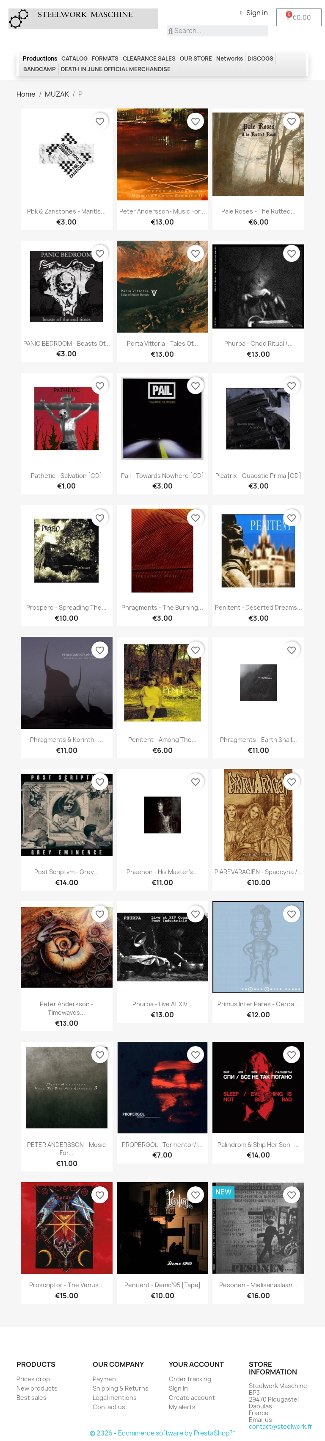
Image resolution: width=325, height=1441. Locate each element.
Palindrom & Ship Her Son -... (258, 1145)
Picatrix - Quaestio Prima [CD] (258, 476)
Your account (196, 1364)
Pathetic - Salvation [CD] (66, 476)
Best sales (32, 1398)
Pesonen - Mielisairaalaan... (258, 1285)
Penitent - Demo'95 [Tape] (162, 1285)
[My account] (254, 12)
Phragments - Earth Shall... (258, 740)
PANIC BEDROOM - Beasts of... (66, 343)
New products (37, 1388)
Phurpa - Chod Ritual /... (258, 343)
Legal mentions (115, 1398)
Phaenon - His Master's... (162, 872)
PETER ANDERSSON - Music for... (66, 1149)
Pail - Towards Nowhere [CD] (162, 476)
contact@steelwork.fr (280, 1426)
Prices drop (33, 1379)
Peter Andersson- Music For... (162, 211)
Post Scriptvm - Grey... (66, 872)
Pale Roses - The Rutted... (258, 211)
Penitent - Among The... (162, 740)
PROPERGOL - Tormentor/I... (162, 1145)
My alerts (182, 1407)
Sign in (178, 1388)
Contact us (109, 1407)
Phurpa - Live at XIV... (162, 1004)
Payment (105, 1379)
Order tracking (190, 1379)
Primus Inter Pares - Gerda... (258, 1004)
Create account (192, 1398)
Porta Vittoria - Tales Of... (162, 343)
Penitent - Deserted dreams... (258, 607)
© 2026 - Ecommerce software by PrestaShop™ (163, 1433)
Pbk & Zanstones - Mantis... (66, 211)
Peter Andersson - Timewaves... (67, 1008)
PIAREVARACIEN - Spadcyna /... (259, 872)
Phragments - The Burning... (162, 607)
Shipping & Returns (121, 1388)
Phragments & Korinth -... (66, 740)
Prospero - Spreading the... (66, 607)
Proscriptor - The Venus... (66, 1285)
